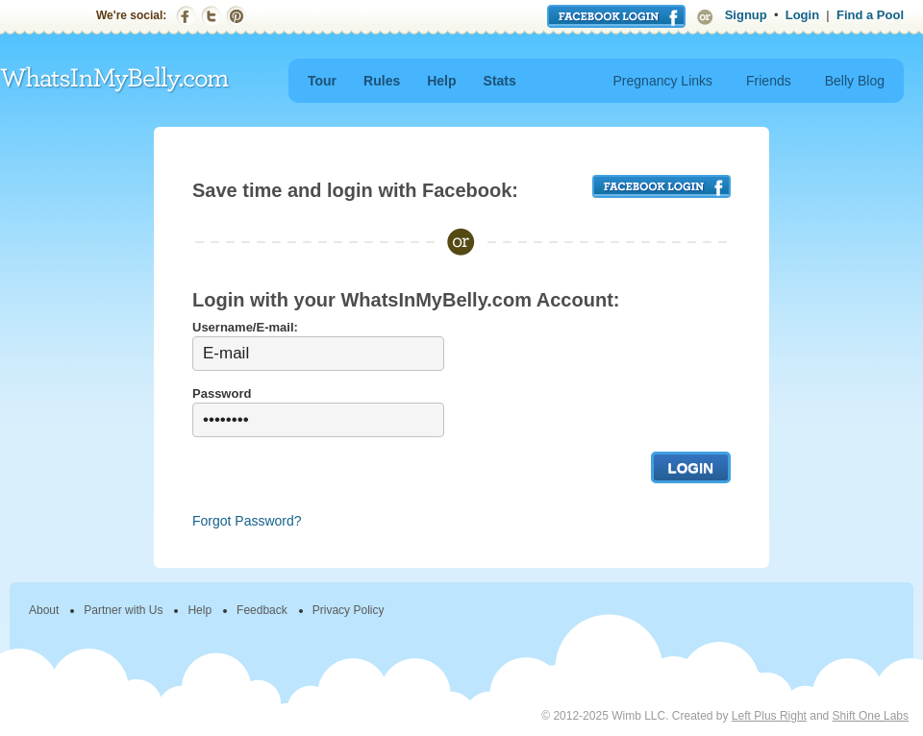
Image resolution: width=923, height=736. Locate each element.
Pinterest (236, 16)
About (44, 610)
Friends (768, 80)
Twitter (211, 16)
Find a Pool (870, 15)
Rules (381, 80)
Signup (746, 15)
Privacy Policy (348, 610)
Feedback (262, 610)
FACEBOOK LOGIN (661, 186)
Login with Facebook (616, 16)
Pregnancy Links (663, 80)
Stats (500, 80)
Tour (322, 80)
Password (221, 393)
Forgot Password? (247, 520)
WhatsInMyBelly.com (115, 80)
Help (441, 80)
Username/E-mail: (245, 327)
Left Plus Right (769, 716)
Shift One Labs (871, 716)
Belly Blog (855, 80)
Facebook (186, 16)
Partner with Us (123, 610)
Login (802, 15)
